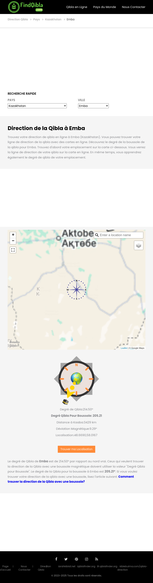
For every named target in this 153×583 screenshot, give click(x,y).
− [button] (13, 241)
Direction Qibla (44, 568)
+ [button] (13, 235)
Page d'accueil (5, 568)
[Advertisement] (76, 57)
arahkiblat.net (67, 566)
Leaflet (124, 348)
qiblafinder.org (86, 566)
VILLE (81, 100)
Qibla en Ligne (76, 7)
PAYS (11, 100)
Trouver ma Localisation (77, 449)
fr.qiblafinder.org (107, 566)
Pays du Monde (104, 7)
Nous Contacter (133, 7)
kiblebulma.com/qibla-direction (132, 568)
